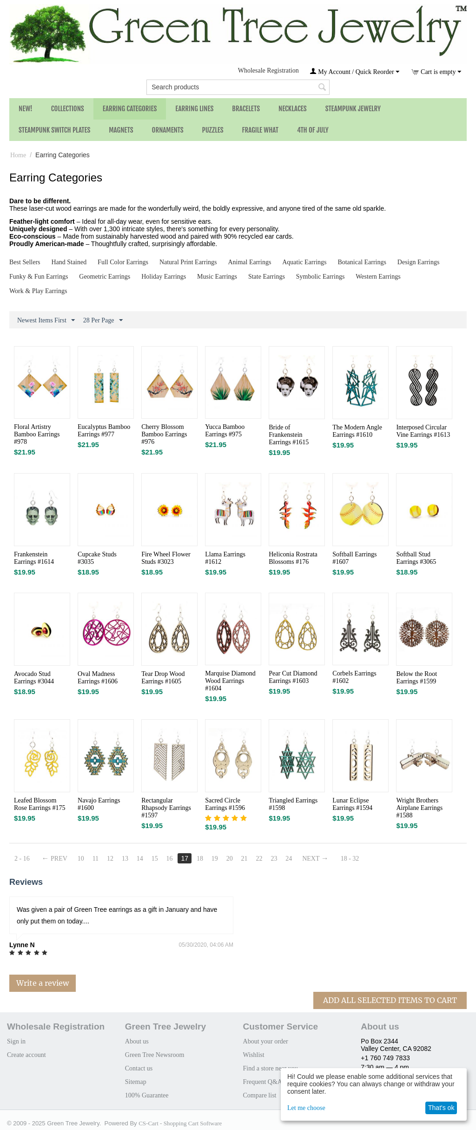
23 (274, 858)
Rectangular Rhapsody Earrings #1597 (166, 808)
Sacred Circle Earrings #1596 (225, 804)
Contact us (139, 1068)
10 (81, 858)
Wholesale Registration (268, 70)
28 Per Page (103, 320)
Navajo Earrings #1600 (99, 804)
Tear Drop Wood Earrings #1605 (163, 677)
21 (244, 858)
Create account (26, 1054)
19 (215, 858)
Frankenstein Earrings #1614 (34, 558)
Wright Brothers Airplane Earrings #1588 (419, 808)
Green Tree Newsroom (155, 1054)
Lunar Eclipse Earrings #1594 (352, 804)
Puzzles (213, 130)
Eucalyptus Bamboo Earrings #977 (104, 430)
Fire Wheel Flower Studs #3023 (166, 558)
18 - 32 (350, 858)
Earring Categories (130, 108)
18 (200, 858)
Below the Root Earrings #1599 (416, 677)
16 (169, 858)
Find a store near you (270, 1068)
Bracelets (246, 108)
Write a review (42, 983)
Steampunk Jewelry (353, 108)
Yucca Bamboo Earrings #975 (225, 430)
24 (288, 858)
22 (259, 858)
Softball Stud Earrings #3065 (416, 558)
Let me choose (306, 1107)
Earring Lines (194, 108)
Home (18, 155)
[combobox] (238, 87)
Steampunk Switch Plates (54, 130)
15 (155, 858)
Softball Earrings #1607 (354, 558)
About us (137, 1041)
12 (110, 858)
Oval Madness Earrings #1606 (98, 677)
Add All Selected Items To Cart (390, 1000)
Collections (67, 108)
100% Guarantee (147, 1095)
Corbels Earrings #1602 (354, 677)
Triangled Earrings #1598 (293, 804)
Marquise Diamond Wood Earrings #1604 (230, 681)
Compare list (260, 1095)
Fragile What (260, 130)
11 (96, 858)
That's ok (441, 1107)
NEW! (26, 108)
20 (229, 858)
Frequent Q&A (262, 1081)
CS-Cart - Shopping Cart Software (180, 1123)
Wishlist (253, 1054)
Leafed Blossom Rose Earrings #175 (39, 804)
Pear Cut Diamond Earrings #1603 (293, 677)
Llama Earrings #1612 (225, 558)
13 (125, 858)
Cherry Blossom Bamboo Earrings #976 (164, 434)
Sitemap (135, 1081)
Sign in (16, 1041)
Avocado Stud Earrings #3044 (34, 677)
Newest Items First (46, 320)
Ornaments (168, 130)
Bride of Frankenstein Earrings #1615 (289, 435)
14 (140, 858)
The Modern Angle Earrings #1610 (357, 431)
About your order (265, 1041)
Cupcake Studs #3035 (97, 558)
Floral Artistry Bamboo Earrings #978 (37, 434)
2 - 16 (22, 858)
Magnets (121, 130)
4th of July (313, 130)
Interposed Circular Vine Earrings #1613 (423, 431)
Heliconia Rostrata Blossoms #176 (293, 558)
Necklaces (292, 108)
